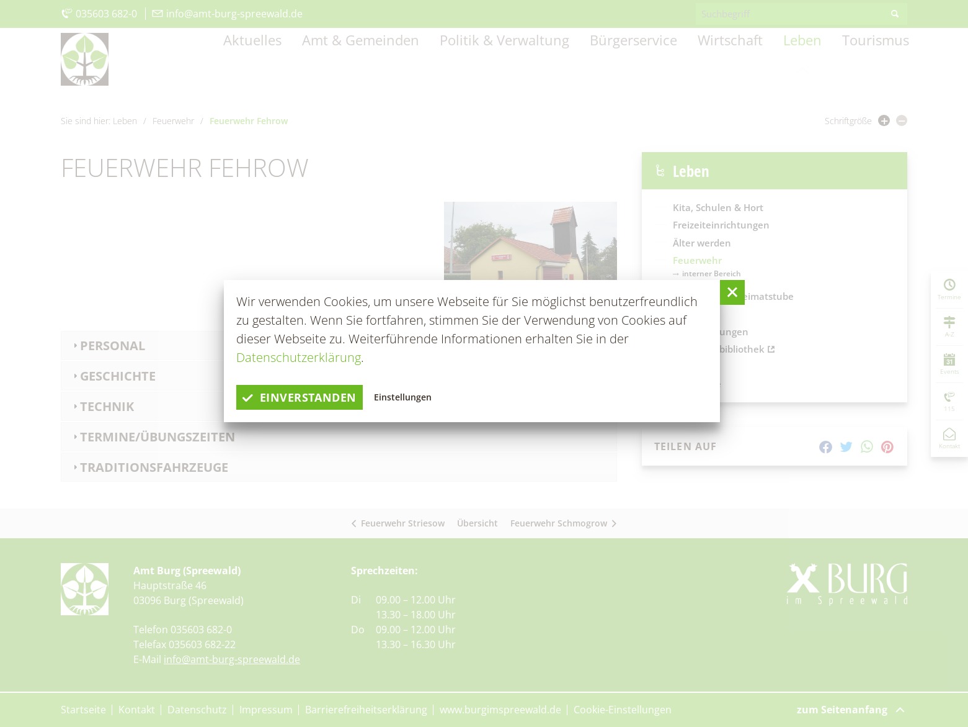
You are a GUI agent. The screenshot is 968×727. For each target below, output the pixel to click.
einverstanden (305, 397)
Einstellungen (417, 397)
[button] (732, 292)
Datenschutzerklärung (298, 357)
